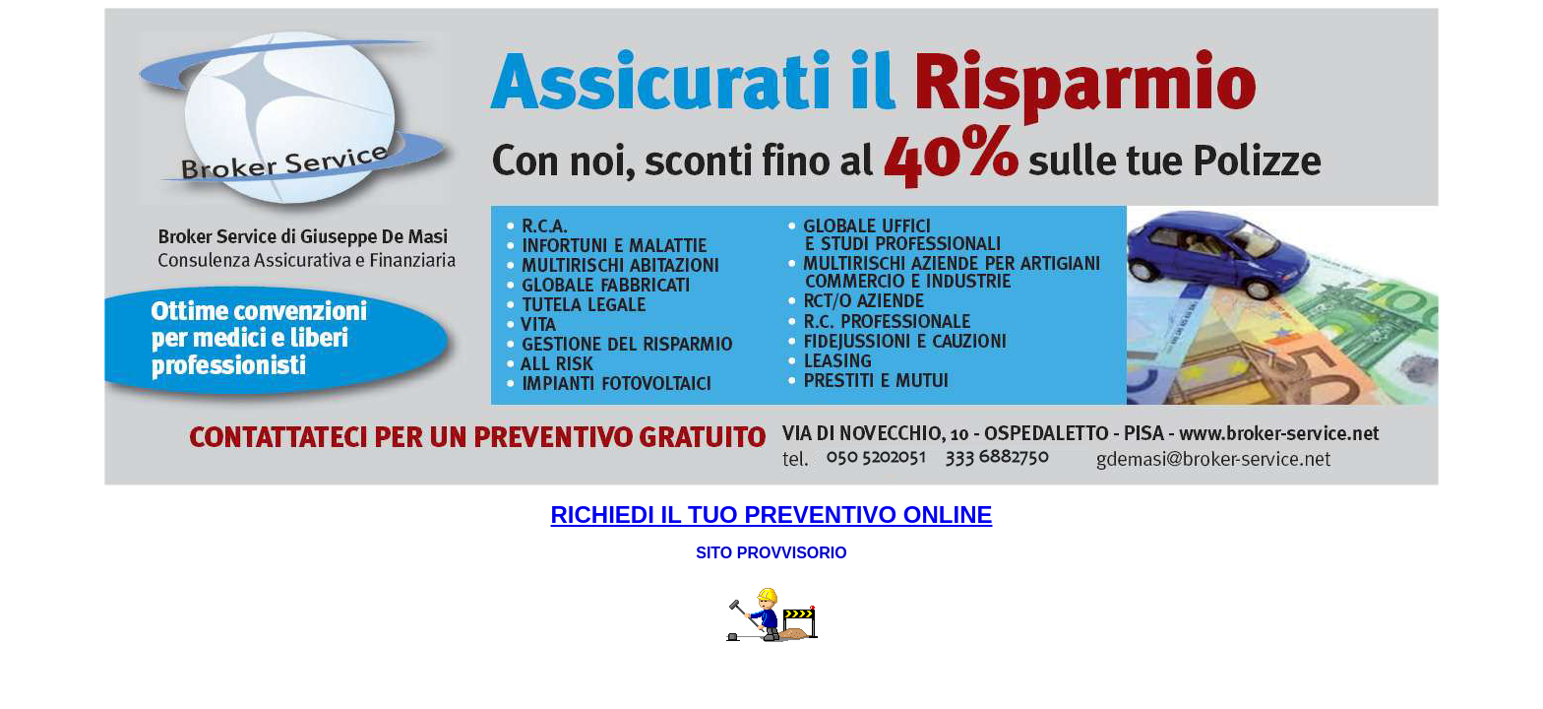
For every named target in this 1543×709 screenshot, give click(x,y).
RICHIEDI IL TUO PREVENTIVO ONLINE (772, 514)
